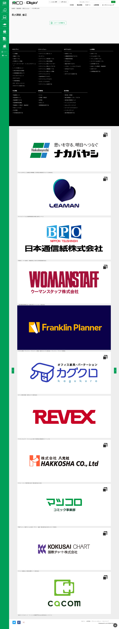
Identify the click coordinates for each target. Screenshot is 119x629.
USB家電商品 (16, 80)
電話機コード (16, 95)
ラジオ (66, 71)
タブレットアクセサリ (44, 81)
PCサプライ (15, 49)
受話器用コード (17, 97)
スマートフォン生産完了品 (45, 84)
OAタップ (41, 102)
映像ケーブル (16, 56)
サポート (88, 5)
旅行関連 (66, 90)
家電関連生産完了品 (44, 105)
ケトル (40, 95)
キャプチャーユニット (18, 75)
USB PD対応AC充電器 (18, 70)
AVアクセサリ (67, 49)
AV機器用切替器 (69, 58)
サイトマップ (106, 621)
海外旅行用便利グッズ (70, 100)
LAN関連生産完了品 (95, 71)
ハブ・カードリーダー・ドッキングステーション (24, 64)
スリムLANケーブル (95, 56)
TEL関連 (14, 90)
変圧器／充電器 (68, 95)
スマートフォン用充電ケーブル (46, 58)
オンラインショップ (108, 5)
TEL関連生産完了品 (18, 112)
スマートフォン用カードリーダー (47, 63)
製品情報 (79, 5)
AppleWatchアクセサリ (44, 76)
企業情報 (96, 5)
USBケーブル (16, 58)
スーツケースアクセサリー (71, 107)
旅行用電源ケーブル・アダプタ (72, 97)
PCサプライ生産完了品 (18, 85)
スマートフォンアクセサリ (45, 79)
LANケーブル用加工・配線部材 (98, 66)
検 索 (113, 1)
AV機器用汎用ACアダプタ (71, 56)
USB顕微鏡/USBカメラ (18, 73)
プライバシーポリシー (96, 621)
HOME (72, 5)
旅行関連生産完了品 (70, 112)
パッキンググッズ (69, 110)
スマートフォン (42, 49)
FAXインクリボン (17, 107)
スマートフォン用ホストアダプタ (47, 66)
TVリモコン (68, 61)
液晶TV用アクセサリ (70, 63)
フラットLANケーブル (96, 58)
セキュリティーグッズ (70, 105)
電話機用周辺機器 (17, 102)
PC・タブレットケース (18, 83)
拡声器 (40, 100)
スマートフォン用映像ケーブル (46, 68)
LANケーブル (94, 53)
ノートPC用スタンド (18, 68)
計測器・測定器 (43, 97)
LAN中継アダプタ (95, 63)
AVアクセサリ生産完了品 (71, 73)
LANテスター (94, 68)
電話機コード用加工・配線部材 (20, 105)
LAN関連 (92, 49)
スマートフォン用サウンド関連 (46, 71)
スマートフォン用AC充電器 (45, 61)
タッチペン (41, 56)
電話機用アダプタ (17, 100)
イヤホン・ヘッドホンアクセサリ (73, 66)
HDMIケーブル (68, 53)
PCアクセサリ (16, 78)
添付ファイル (26, 8)
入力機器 (15, 53)
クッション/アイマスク (70, 102)
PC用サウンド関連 (17, 61)
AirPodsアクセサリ (69, 68)
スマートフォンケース (44, 73)
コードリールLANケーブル (97, 61)
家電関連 (40, 90)
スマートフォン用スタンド (45, 53)
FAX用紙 (15, 110)
